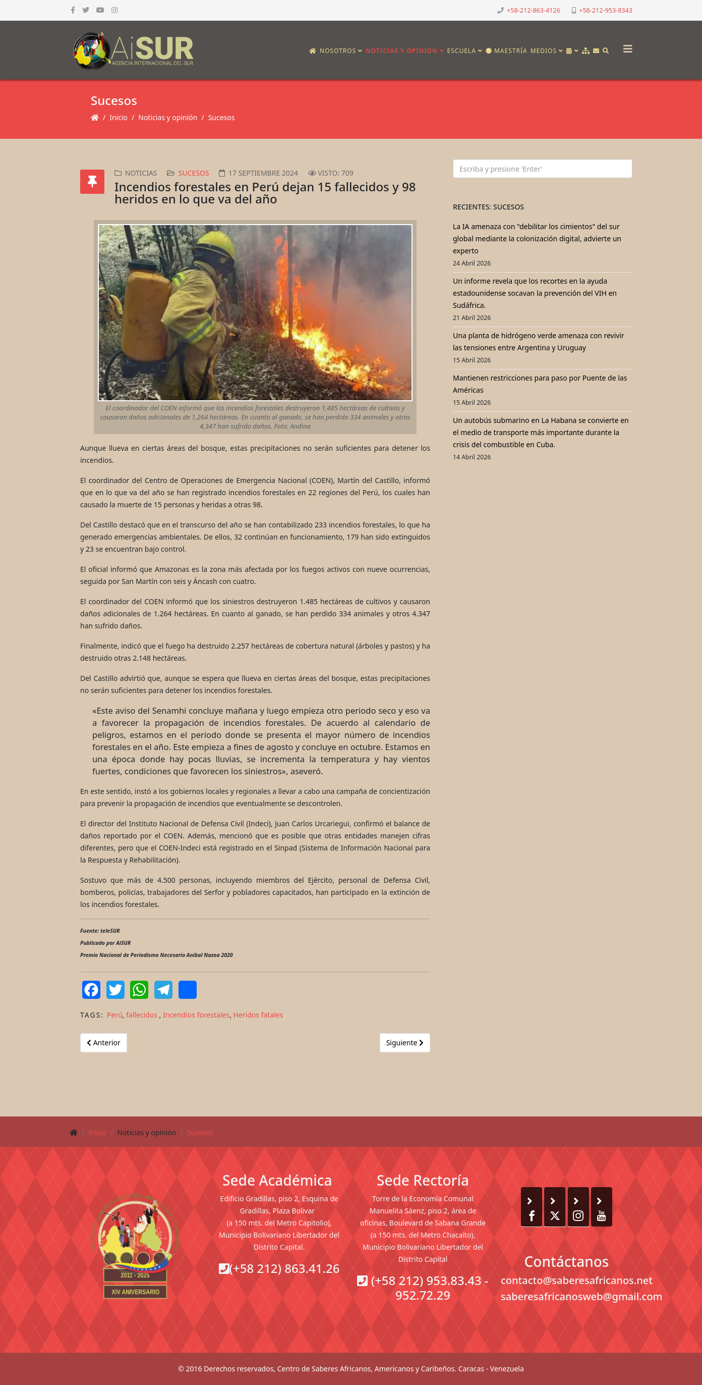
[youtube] (100, 10)
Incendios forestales (196, 1015)
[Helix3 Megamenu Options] (625, 46)
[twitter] (85, 10)
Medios (544, 50)
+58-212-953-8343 (605, 10)
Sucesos (221, 117)
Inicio (118, 117)
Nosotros (338, 50)
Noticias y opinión (401, 50)
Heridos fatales (258, 1015)
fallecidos (142, 1015)
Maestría (507, 50)
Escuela (461, 50)
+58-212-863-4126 (533, 10)
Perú (115, 1015)
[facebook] (73, 10)
